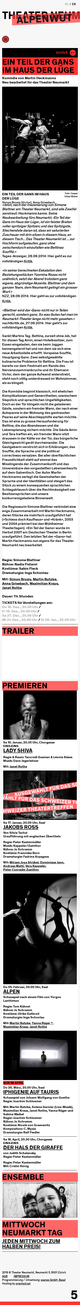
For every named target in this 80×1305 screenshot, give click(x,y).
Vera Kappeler (35, 866)
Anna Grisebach (15, 583)
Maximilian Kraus (44, 583)
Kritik (28, 261)
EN (74, 4)
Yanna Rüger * (42, 1023)
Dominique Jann (52, 862)
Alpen (11, 991)
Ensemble (23, 1177)
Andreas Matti (13, 866)
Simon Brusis (20, 579)
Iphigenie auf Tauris (31, 1092)
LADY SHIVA (17, 750)
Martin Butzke (44, 579)
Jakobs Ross (20, 827)
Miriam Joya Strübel (24, 862)
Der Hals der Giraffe (33, 1147)
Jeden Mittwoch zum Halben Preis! (31, 1244)
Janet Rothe (12, 587)
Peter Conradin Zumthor (21, 870)
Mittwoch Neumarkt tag (32, 1229)
